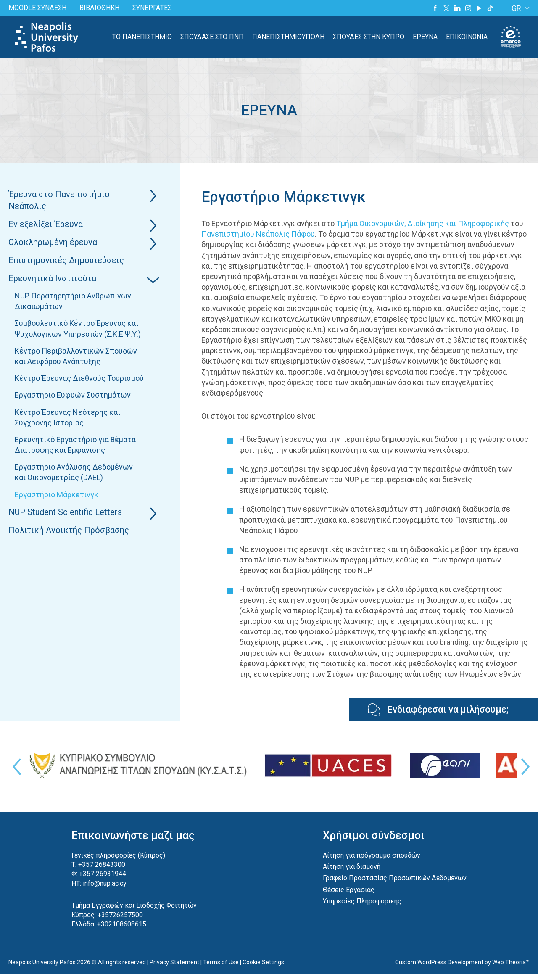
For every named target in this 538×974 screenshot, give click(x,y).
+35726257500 (120, 915)
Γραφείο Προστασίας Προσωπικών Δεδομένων (395, 878)
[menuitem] (519, 8)
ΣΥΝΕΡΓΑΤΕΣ (151, 8)
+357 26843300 (101, 864)
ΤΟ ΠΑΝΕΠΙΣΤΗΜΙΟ (142, 37)
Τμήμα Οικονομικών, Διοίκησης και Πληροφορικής (422, 223)
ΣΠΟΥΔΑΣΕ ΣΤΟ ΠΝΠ (212, 37)
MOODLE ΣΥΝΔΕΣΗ (37, 8)
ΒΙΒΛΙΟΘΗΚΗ (99, 8)
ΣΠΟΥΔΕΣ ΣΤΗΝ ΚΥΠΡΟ (368, 37)
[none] (519, 8)
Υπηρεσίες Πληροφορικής (362, 901)
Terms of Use (221, 962)
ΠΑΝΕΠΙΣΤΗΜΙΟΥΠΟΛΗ (288, 37)
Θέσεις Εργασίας (348, 890)
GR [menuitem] (516, 8)
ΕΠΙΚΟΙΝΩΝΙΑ (467, 37)
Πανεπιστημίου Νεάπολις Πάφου (258, 234)
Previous (15, 767)
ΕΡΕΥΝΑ (425, 37)
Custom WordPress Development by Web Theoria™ (462, 962)
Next (523, 767)
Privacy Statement (174, 962)
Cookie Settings (263, 962)
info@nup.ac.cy (105, 883)
